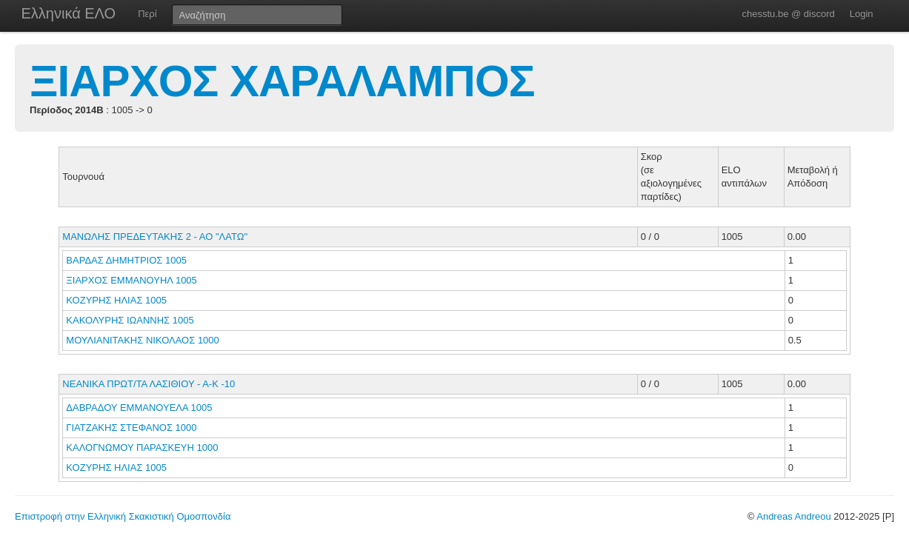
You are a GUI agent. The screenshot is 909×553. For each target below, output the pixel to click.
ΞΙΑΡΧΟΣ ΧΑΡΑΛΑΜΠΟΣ (282, 81)
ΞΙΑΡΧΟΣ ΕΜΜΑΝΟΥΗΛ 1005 (131, 280)
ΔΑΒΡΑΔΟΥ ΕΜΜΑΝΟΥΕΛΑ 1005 (139, 407)
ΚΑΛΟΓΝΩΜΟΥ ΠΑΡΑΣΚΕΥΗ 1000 (142, 447)
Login (861, 13)
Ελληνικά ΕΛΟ (68, 13)
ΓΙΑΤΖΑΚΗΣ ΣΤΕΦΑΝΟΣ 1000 (131, 427)
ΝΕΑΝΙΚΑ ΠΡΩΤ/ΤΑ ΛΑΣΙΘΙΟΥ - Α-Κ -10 (148, 383)
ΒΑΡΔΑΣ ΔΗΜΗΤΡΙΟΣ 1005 (126, 260)
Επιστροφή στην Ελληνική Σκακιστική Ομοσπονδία (122, 516)
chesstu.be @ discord (788, 13)
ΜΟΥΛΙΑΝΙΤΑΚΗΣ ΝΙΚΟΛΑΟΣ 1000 (142, 340)
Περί (147, 13)
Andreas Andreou (793, 516)
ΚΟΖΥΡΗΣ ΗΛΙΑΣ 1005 (116, 300)
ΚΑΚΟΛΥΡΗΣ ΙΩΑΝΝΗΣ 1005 (129, 320)
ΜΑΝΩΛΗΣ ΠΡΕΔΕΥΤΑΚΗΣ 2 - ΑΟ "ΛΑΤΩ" (154, 236)
